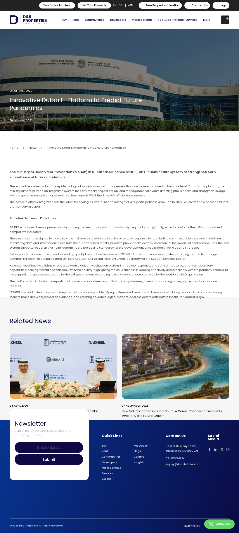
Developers (118, 20)
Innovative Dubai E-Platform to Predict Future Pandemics (86, 161)
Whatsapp (219, 524)
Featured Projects (171, 20)
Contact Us (197, 5)
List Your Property (94, 5)
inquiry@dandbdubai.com (183, 464)
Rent (76, 20)
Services (191, 20)
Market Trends (111, 467)
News (32, 161)
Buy (64, 20)
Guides (106, 479)
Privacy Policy (191, 526)
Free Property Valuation (160, 5)
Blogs (137, 451)
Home (14, 161)
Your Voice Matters (57, 5)
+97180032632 (175, 457)
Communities (94, 20)
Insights (139, 462)
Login (221, 5)
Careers (139, 457)
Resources (141, 445)
